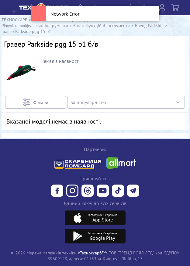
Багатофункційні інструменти (101, 25)
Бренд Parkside (149, 25)
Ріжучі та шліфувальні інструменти (35, 25)
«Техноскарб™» (93, 253)
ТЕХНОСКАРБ (14, 20)
